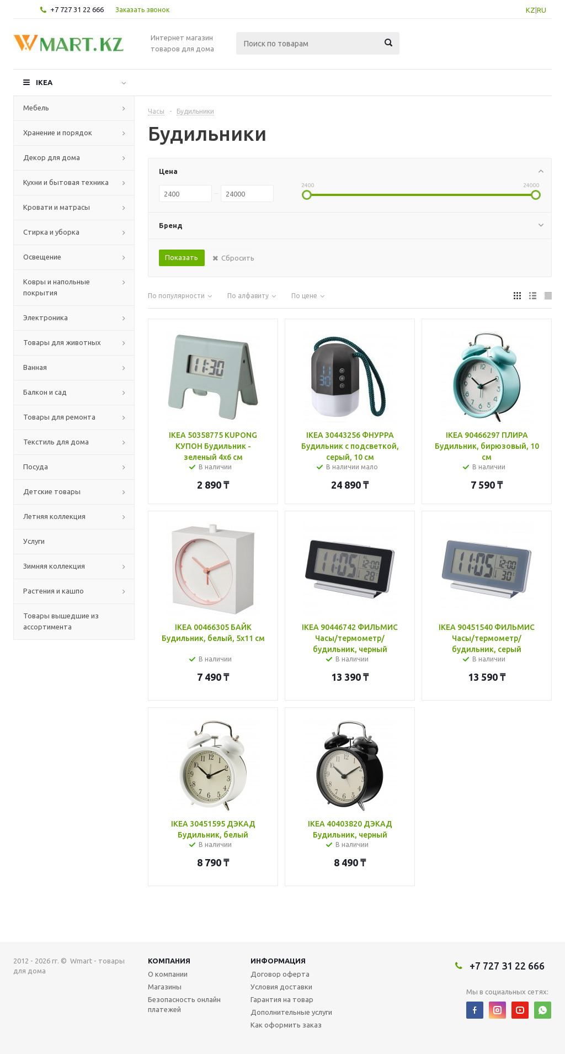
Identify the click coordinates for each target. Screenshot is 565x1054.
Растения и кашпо (53, 591)
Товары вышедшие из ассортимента (61, 621)
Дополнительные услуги (291, 1012)
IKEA (44, 82)
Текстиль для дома (56, 442)
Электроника (45, 317)
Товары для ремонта (59, 417)
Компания (169, 961)
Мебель (36, 108)
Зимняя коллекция (54, 566)
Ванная (35, 367)
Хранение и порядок (57, 132)
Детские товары (52, 491)
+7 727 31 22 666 (77, 9)
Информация (278, 961)
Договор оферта (280, 974)
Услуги (34, 541)
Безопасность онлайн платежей (184, 1004)
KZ (530, 10)
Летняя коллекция (54, 516)
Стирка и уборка (51, 232)
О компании (168, 974)
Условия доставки (281, 987)
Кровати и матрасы (56, 207)
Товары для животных (62, 342)
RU (541, 10)
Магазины (165, 987)
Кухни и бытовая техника (66, 182)
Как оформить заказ (286, 1025)
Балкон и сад (45, 392)
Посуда (35, 466)
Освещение (42, 257)
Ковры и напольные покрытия (56, 287)
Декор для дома (51, 157)
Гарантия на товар (281, 999)
